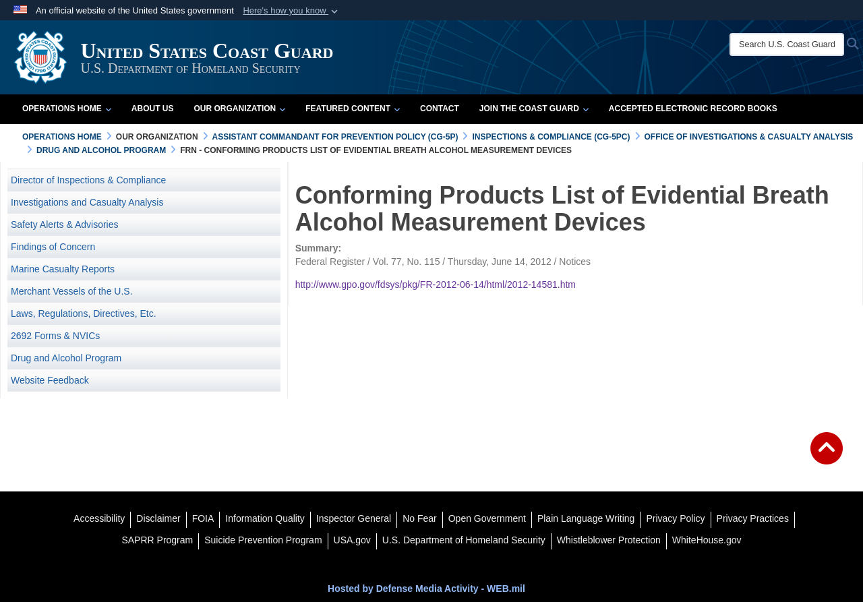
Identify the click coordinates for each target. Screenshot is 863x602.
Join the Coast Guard (534, 108)
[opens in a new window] (158, 518)
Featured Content (352, 108)
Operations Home (66, 108)
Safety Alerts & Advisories (65, 224)
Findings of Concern (53, 246)
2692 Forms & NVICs (55, 335)
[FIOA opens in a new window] (203, 518)
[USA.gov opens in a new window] (352, 540)
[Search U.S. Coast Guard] (787, 44)
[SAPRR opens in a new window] (157, 540)
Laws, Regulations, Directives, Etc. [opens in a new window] (83, 313)
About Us (152, 108)
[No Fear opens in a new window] (420, 518)
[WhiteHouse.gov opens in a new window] (707, 540)
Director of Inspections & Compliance (88, 180)
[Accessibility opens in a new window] (99, 518)
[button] (291, 11)
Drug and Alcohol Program (66, 358)
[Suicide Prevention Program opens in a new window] (263, 540)
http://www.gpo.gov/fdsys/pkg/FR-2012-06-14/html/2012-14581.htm (435, 284)
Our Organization (239, 108)
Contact (439, 108)
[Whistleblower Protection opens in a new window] (609, 540)
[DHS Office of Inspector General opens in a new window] (353, 518)
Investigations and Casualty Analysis (87, 202)
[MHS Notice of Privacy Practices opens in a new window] (753, 518)
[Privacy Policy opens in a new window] (675, 518)
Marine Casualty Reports (63, 269)
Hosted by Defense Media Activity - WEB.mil (426, 588)
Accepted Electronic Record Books (693, 108)
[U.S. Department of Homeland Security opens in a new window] (463, 540)
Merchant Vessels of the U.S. (72, 291)
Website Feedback (50, 380)
